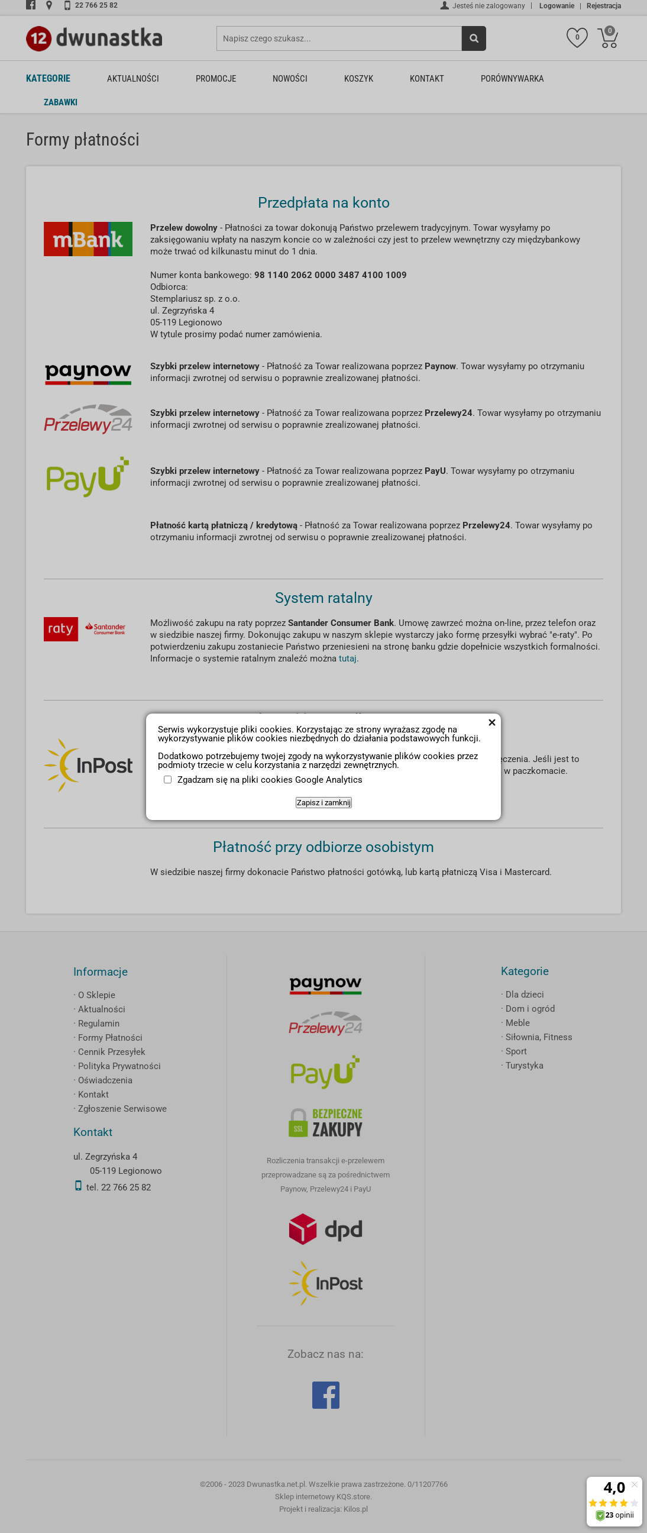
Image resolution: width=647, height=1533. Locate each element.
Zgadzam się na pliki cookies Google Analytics (270, 779)
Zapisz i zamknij (324, 802)
